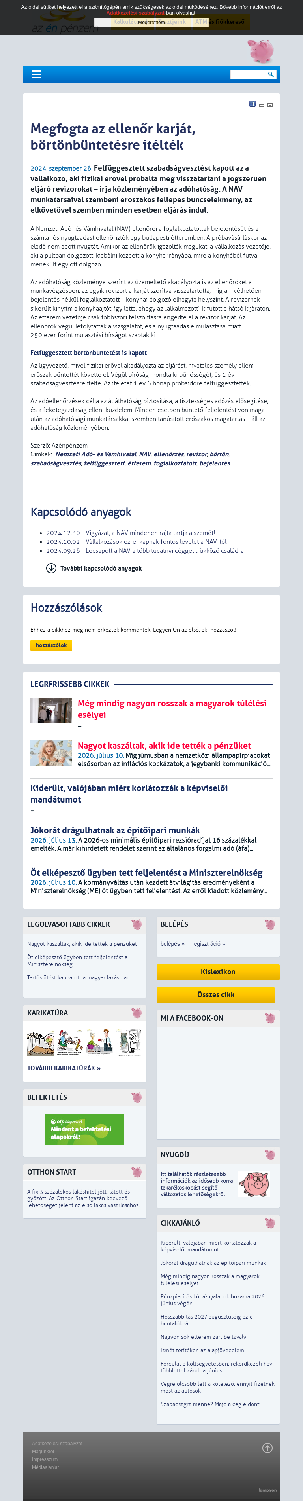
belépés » (173, 944)
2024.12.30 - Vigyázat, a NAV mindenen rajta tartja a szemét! (130, 533)
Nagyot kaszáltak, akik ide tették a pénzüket (82, 944)
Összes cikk (216, 995)
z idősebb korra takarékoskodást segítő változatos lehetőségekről (197, 1188)
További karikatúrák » (64, 1068)
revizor (196, 454)
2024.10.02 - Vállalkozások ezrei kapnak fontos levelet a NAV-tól (136, 541)
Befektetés (47, 1097)
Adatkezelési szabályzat (57, 1443)
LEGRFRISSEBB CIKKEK (69, 684)
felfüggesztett (104, 463)
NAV (145, 454)
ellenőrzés (168, 454)
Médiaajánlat (45, 1467)
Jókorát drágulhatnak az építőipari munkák (213, 1263)
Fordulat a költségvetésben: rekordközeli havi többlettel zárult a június (217, 1367)
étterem (139, 463)
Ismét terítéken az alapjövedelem (202, 1350)
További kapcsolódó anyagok (101, 568)
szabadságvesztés (55, 463)
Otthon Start (51, 1172)
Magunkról (43, 1451)
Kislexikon (218, 972)
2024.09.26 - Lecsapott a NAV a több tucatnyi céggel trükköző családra (145, 550)
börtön (218, 454)
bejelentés (214, 463)
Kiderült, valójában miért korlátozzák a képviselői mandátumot (208, 1246)
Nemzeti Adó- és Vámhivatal (95, 454)
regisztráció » (208, 944)
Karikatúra (47, 1013)
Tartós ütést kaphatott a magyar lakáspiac (78, 977)
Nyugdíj (175, 1155)
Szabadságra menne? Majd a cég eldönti (211, 1404)
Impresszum (45, 1459)
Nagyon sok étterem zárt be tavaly (203, 1337)
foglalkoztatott (174, 463)
